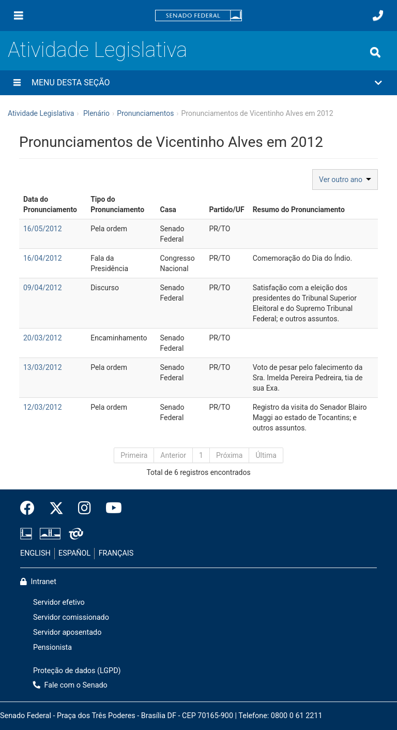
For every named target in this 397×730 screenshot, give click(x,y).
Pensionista (52, 647)
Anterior (173, 455)
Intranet (38, 581)
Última (265, 455)
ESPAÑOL (74, 553)
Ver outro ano (345, 179)
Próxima (229, 455)
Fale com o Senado (70, 685)
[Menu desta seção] (17, 83)
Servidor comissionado (71, 617)
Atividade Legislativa (97, 50)
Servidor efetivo (59, 602)
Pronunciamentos (145, 113)
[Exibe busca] (375, 52)
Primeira (133, 455)
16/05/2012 (42, 229)
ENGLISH (35, 553)
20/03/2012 (42, 338)
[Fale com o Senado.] (378, 15)
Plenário (96, 113)
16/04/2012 (42, 258)
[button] (198, 82)
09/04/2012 (42, 288)
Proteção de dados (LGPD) (77, 670)
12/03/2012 (42, 407)
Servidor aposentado (67, 632)
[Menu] (18, 15)
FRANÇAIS (116, 553)
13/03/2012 (42, 367)
